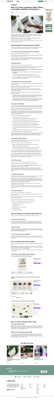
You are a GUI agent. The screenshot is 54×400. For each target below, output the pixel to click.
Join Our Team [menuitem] (30, 388)
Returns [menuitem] (44, 388)
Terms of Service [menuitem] (45, 386)
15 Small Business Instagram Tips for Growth (13, 361)
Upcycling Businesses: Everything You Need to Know (27, 358)
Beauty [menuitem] (37, 389)
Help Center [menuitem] (22, 386)
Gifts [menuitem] (37, 387)
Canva (30, 256)
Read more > (8, 363)
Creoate (38, 358)
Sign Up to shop (36, 1)
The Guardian (14, 72)
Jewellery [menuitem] (38, 386)
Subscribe (44, 1)
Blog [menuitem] (29, 387)
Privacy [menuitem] (44, 387)
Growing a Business (14, 5)
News (35, 358)
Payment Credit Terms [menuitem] (23, 389)
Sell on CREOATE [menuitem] (22, 388)
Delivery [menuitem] (21, 387)
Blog (18, 1)
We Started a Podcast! (38, 360)
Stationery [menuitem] (38, 388)
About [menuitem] (29, 386)
